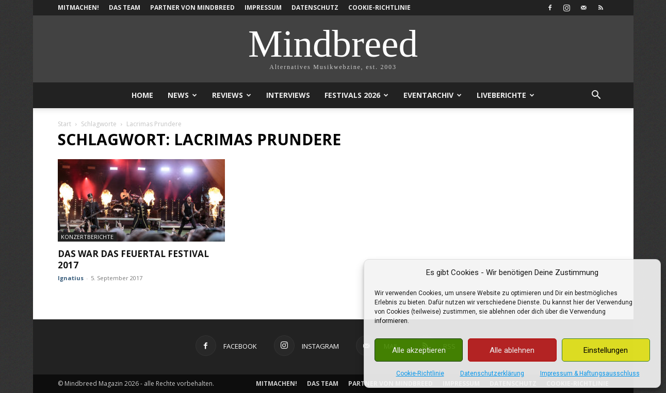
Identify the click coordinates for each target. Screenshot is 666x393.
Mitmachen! (78, 7)
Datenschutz (314, 7)
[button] (596, 96)
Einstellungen (605, 350)
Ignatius (71, 278)
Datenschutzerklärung (492, 373)
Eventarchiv (432, 95)
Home (142, 95)
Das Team (124, 7)
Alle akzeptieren (419, 350)
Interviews (288, 95)
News (182, 95)
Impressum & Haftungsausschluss (590, 373)
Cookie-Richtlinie (420, 373)
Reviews (231, 95)
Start (64, 123)
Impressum (263, 7)
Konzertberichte (87, 237)
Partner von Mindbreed (192, 7)
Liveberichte (505, 95)
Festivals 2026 (356, 95)
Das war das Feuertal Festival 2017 (133, 259)
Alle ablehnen (512, 350)
